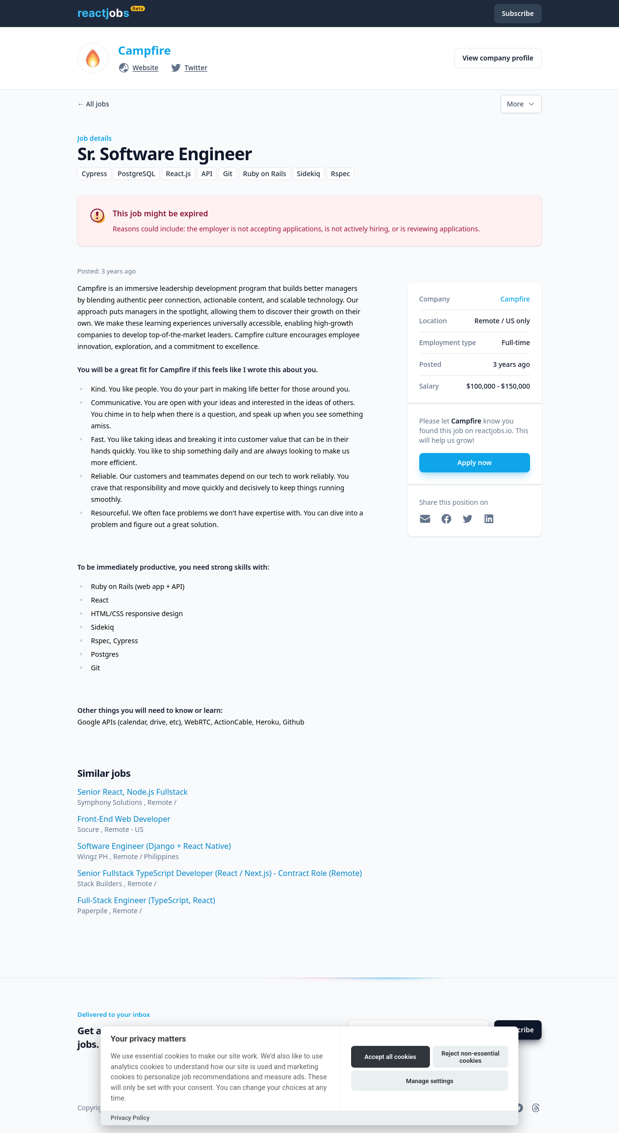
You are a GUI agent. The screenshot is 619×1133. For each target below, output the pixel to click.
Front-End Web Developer (123, 819)
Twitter (196, 67)
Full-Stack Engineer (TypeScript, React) (146, 900)
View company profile (497, 57)
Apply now (474, 462)
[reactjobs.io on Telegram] (518, 1108)
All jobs (93, 103)
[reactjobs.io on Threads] (536, 1108)
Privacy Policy (130, 1117)
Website (146, 67)
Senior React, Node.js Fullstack (132, 791)
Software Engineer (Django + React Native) (154, 846)
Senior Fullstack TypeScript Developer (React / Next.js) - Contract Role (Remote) (219, 873)
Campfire (144, 50)
